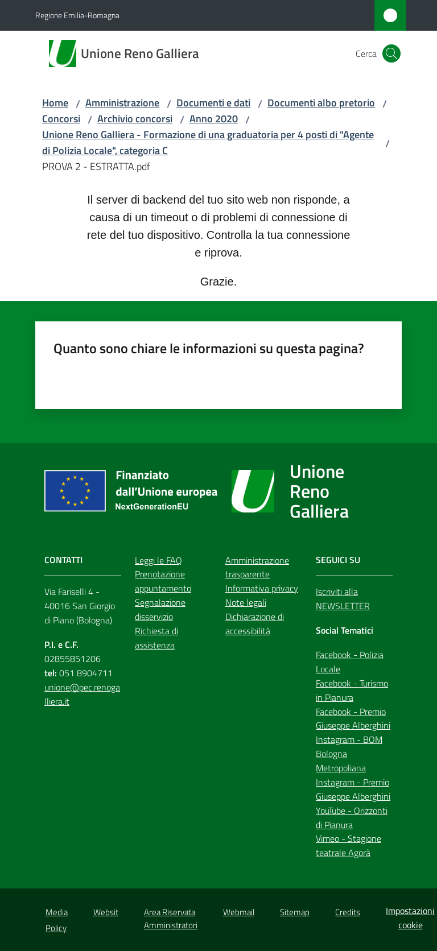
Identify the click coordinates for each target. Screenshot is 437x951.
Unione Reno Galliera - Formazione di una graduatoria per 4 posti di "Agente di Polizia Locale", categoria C (208, 142)
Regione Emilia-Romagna (77, 15)
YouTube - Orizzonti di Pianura (351, 818)
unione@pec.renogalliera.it (82, 694)
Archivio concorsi (134, 118)
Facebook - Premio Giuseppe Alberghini (353, 719)
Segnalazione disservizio (160, 609)
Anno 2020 (213, 118)
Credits (347, 912)
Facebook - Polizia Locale (350, 662)
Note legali (245, 602)
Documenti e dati (213, 102)
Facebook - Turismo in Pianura (352, 690)
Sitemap (295, 912)
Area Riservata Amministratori (170, 918)
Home (55, 102)
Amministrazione (122, 102)
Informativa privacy (261, 588)
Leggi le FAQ (158, 560)
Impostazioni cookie (410, 918)
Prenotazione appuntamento (163, 581)
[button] (391, 53)
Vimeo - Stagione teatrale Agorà (348, 845)
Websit (105, 912)
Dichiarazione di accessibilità (254, 624)
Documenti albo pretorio (321, 102)
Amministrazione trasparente (257, 567)
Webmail (238, 912)
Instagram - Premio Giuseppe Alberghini (353, 789)
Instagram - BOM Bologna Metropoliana (349, 754)
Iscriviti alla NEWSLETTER (343, 599)
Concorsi (61, 118)
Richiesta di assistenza (156, 638)
